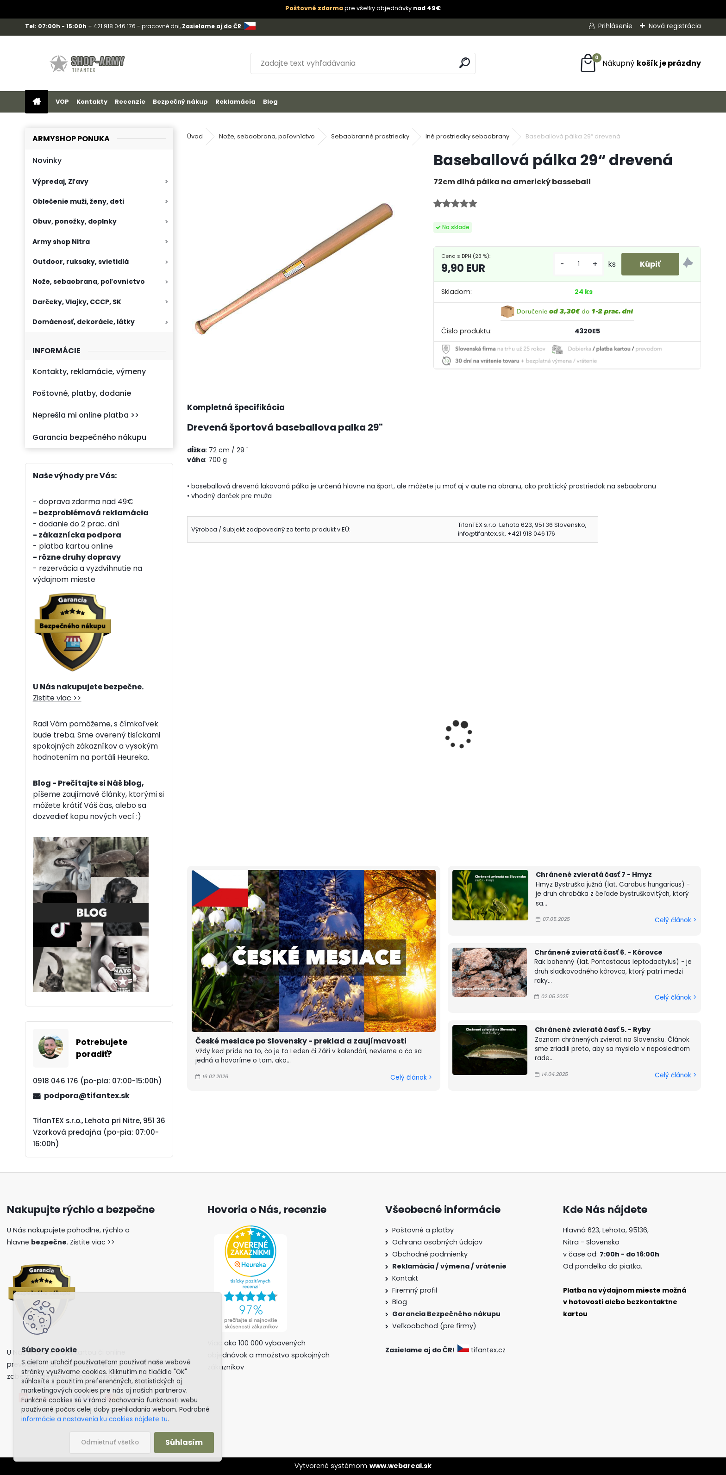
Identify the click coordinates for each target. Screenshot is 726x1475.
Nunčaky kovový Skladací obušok (239, 746)
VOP (62, 101)
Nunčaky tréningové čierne (502, 732)
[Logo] (88, 63)
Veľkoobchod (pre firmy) (434, 1326)
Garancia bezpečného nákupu (89, 437)
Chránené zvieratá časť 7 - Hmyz (594, 874)
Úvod (195, 136)
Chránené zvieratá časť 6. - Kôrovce (598, 952)
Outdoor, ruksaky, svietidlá (80, 261)
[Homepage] (36, 102)
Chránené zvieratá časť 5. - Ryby (593, 1029)
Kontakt (405, 1278)
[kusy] (579, 264)
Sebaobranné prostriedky (370, 136)
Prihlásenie (615, 26)
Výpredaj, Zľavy (60, 181)
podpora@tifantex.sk (87, 1095)
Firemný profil (414, 1290)
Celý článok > (411, 1077)
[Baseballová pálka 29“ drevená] (295, 258)
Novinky (47, 160)
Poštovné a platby (423, 1230)
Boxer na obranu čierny (365, 732)
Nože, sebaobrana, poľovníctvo (88, 281)
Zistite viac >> (57, 698)
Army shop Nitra (61, 241)
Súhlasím (184, 1442)
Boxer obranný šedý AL (624, 732)
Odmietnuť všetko (110, 1442)
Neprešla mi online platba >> (85, 415)
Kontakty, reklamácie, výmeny (89, 371)
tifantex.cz (482, 1350)
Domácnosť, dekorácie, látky (83, 321)
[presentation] (191, 721)
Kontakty (91, 101)
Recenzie (130, 101)
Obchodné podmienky (430, 1254)
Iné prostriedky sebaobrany (467, 136)
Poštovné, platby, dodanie (81, 393)
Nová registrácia (675, 26)
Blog (270, 101)
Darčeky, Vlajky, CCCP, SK (76, 301)
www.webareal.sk (400, 1465)
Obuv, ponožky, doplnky (74, 221)
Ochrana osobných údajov (437, 1242)
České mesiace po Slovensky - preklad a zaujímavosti (301, 1041)
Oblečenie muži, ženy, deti (78, 201)
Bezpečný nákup (180, 101)
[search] (464, 62)
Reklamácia (235, 101)
